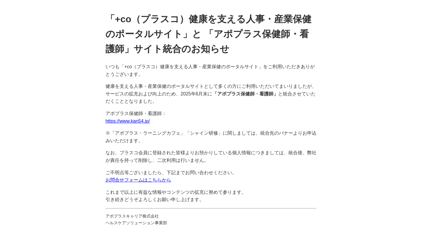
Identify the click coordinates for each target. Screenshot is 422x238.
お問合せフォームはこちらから (138, 179)
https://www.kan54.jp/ (128, 121)
